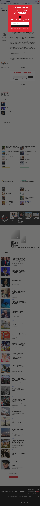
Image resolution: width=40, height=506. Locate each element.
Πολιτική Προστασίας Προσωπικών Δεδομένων (23, 28)
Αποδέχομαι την (20, 28)
